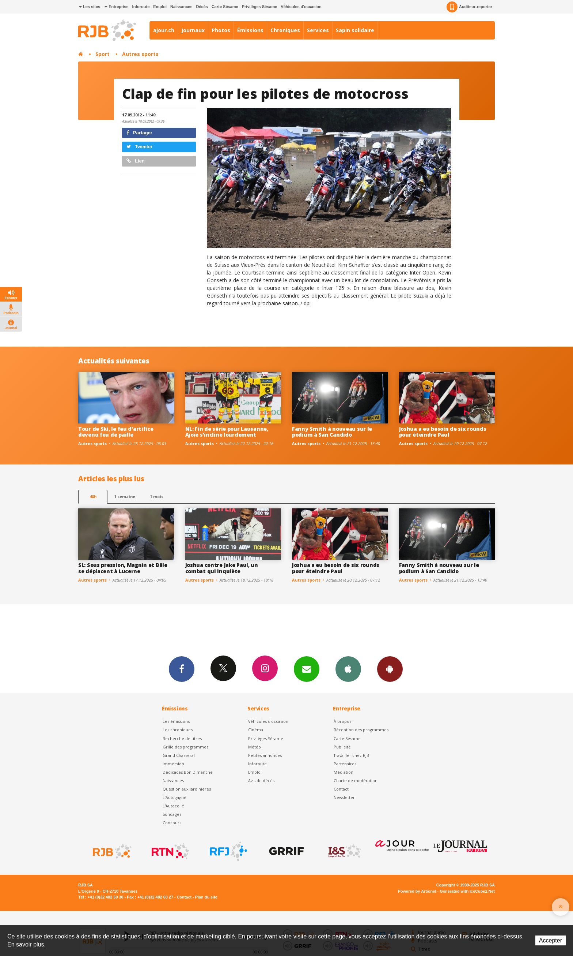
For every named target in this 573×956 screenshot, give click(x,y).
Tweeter (139, 146)
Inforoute (141, 6)
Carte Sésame (225, 6)
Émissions (250, 30)
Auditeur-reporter (469, 6)
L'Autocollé (173, 805)
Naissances (181, 6)
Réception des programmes (361, 729)
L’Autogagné (174, 797)
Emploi (160, 6)
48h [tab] (93, 496)
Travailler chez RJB (351, 755)
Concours (172, 822)
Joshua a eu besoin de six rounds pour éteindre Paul (442, 431)
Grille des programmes (185, 746)
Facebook (181, 668)
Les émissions (176, 721)
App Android (390, 668)
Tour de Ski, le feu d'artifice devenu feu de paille (115, 431)
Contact (341, 789)
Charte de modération (355, 780)
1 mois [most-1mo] (156, 496)
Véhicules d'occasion (301, 6)
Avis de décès (261, 780)
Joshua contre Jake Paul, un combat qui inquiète (221, 568)
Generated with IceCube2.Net (467, 891)
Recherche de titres (182, 738)
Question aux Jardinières (187, 789)
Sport (102, 54)
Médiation (343, 772)
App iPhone (348, 668)
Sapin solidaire (355, 30)
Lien (135, 161)
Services (318, 30)
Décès (202, 6)
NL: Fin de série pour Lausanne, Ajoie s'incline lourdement (226, 431)
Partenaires (345, 763)
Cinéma (255, 729)
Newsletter (344, 797)
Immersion (173, 763)
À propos (342, 721)
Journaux (193, 30)
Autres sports (140, 54)
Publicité (342, 746)
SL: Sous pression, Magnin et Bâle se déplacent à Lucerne (122, 568)
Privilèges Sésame (259, 6)
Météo (254, 746)
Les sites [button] (89, 6)
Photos (221, 30)
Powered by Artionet (417, 891)
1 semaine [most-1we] (124, 496)
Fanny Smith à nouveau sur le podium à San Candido (332, 431)
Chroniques (285, 30)
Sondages (172, 814)
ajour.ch (163, 30)
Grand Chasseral (179, 755)
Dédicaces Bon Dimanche (188, 772)
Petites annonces (265, 755)
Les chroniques (178, 729)
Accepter (550, 940)
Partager (139, 132)
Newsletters (306, 668)
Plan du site (206, 897)
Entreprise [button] (116, 6)
